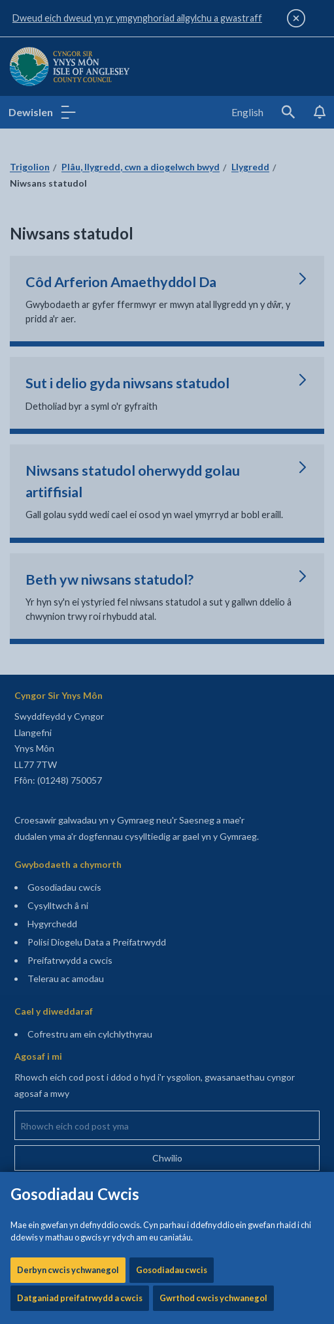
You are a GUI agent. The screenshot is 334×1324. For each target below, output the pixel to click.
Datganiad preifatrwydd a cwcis (79, 444)
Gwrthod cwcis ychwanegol (213, 444)
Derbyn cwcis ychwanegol (68, 415)
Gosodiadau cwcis (171, 415)
